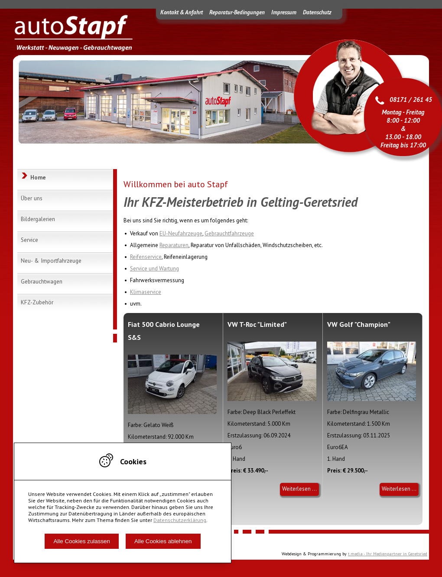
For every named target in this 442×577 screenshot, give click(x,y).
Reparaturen (173, 245)
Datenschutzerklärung (179, 520)
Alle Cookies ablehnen (163, 541)
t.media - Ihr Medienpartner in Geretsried (387, 554)
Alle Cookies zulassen (81, 541)
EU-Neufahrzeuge (180, 233)
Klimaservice (145, 292)
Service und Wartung (154, 268)
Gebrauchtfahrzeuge (229, 233)
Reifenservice (146, 257)
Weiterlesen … (300, 490)
